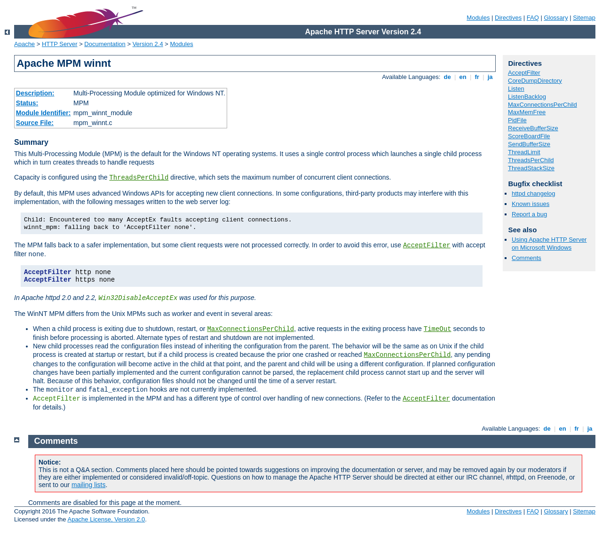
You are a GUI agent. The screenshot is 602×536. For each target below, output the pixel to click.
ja (490, 76)
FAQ (533, 17)
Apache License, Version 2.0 (106, 519)
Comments (526, 257)
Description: (35, 93)
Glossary (556, 17)
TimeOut (438, 329)
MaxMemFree (527, 112)
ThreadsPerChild (138, 177)
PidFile (517, 120)
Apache (24, 43)
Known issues (530, 203)
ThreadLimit (524, 152)
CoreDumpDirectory (535, 80)
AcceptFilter (427, 245)
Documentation (104, 43)
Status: (27, 103)
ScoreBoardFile (529, 136)
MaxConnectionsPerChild (250, 329)
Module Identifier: (43, 113)
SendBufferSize (529, 144)
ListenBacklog (527, 96)
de (447, 76)
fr (477, 76)
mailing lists (88, 485)
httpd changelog (533, 193)
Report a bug (529, 214)
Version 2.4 (148, 43)
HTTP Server (60, 43)
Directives (508, 17)
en (463, 76)
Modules (478, 17)
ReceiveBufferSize (533, 128)
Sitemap (584, 17)
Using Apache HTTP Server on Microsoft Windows (549, 243)
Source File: (35, 122)
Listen (516, 88)
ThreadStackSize (531, 168)
